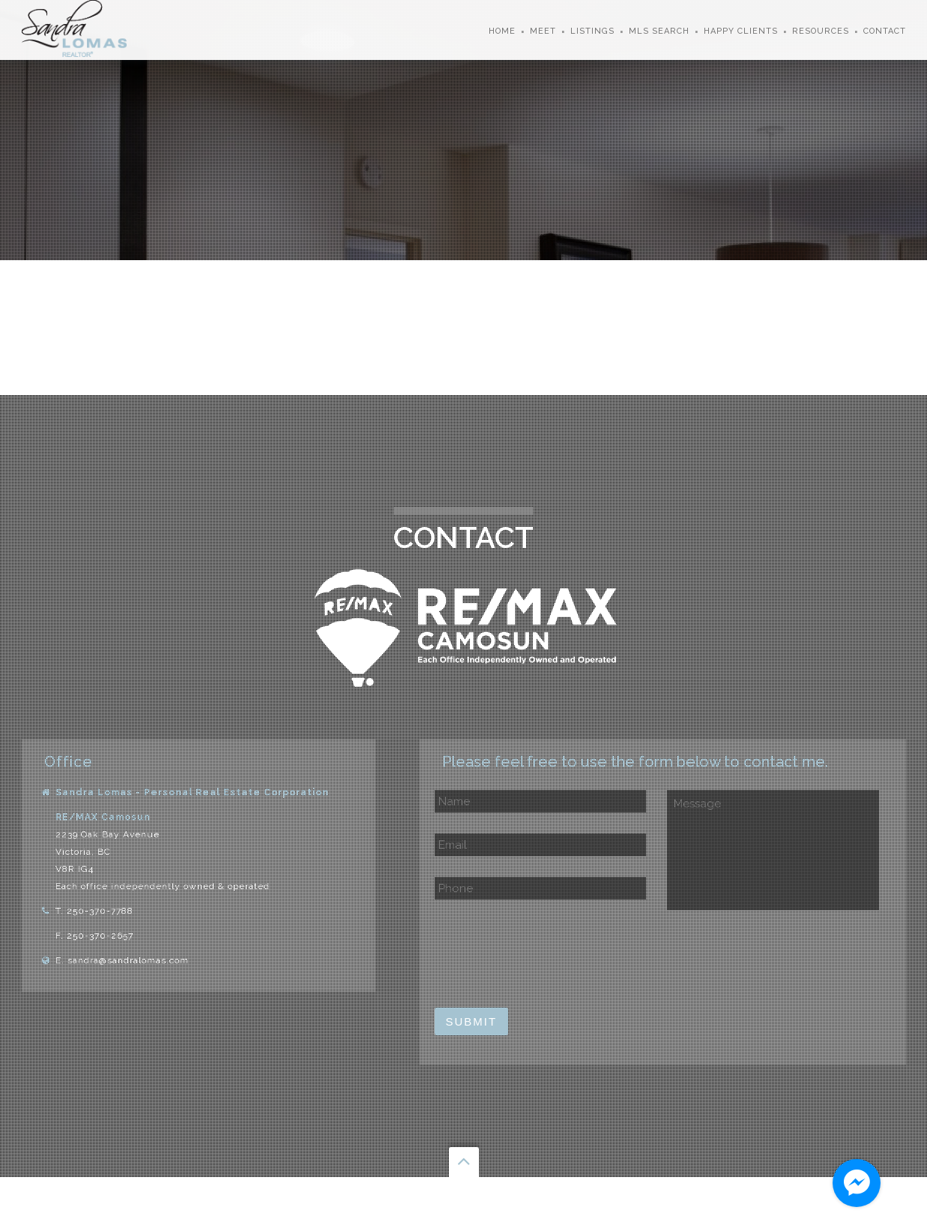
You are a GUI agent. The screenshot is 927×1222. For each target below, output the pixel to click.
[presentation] (548, 954)
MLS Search (659, 31)
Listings (592, 31)
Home (502, 31)
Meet (543, 31)
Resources (820, 31)
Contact (884, 31)
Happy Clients (741, 31)
